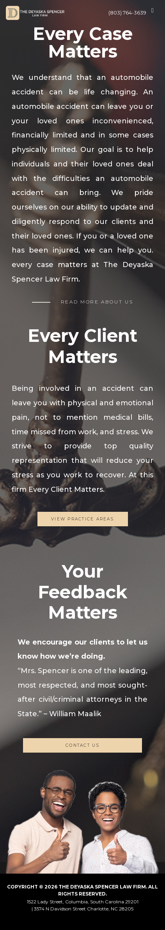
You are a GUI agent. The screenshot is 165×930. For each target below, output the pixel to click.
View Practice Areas (82, 519)
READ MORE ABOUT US (97, 302)
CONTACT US (82, 745)
